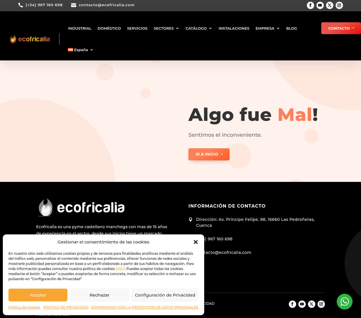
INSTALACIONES (234, 28)
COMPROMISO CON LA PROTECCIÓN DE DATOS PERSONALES (144, 307)
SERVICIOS (137, 28)
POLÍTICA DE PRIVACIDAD (65, 307)
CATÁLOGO (196, 28)
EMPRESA (265, 28)
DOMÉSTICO (109, 28)
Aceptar (37, 295)
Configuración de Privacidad (165, 295)
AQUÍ (120, 269)
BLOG (291, 28)
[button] (196, 242)
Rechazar (100, 295)
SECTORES (164, 28)
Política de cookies (24, 307)
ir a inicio (206, 154)
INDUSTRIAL (79, 28)
